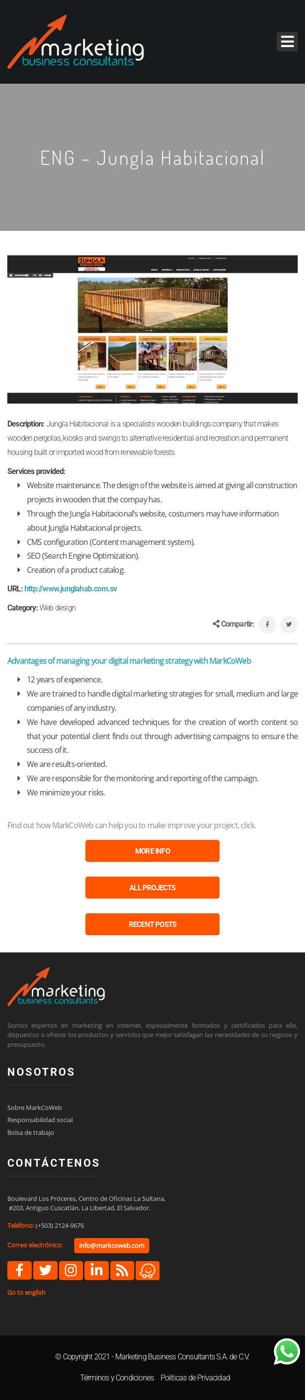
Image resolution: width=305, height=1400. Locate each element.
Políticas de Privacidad (195, 1377)
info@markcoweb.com (111, 1245)
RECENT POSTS (152, 924)
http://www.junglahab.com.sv (70, 588)
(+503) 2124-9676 (60, 1225)
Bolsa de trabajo (30, 1132)
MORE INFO (152, 851)
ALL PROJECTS (152, 887)
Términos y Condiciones (117, 1377)
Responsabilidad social (40, 1119)
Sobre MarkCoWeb (34, 1107)
